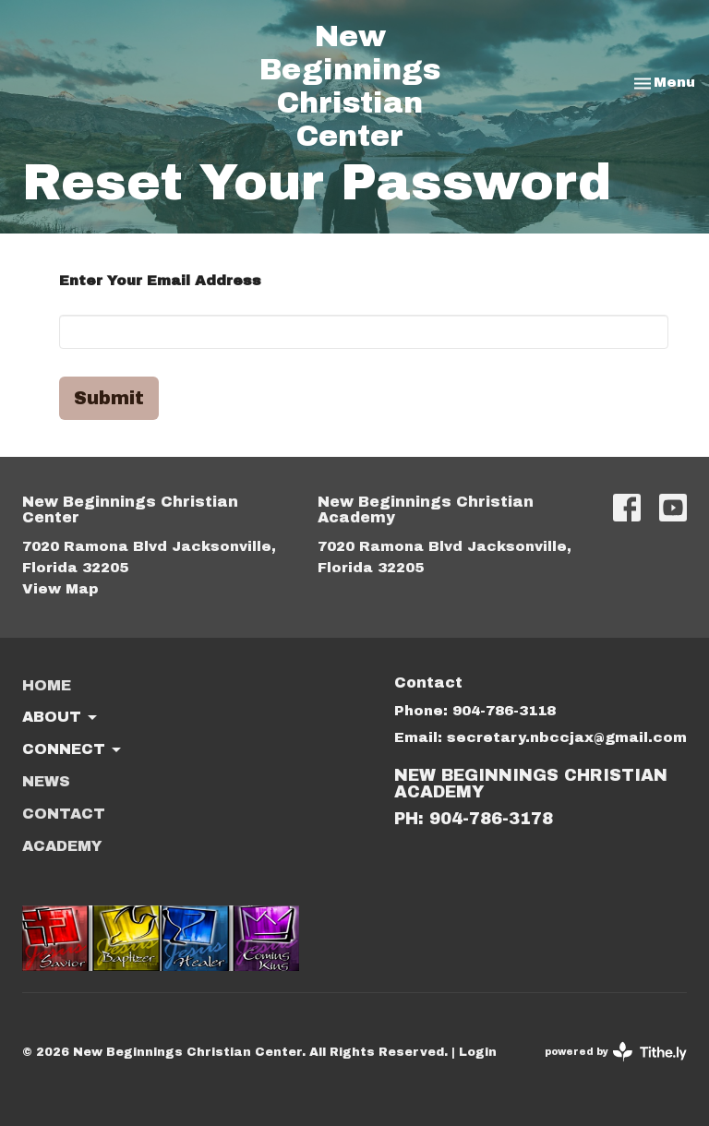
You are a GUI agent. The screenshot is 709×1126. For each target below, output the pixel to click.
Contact (63, 813)
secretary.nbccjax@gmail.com (567, 737)
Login (478, 1052)
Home (46, 685)
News (46, 781)
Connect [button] (73, 750)
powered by (616, 1051)
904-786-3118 (504, 710)
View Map (60, 588)
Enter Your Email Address (160, 280)
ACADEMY (62, 846)
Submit (109, 398)
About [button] (61, 718)
